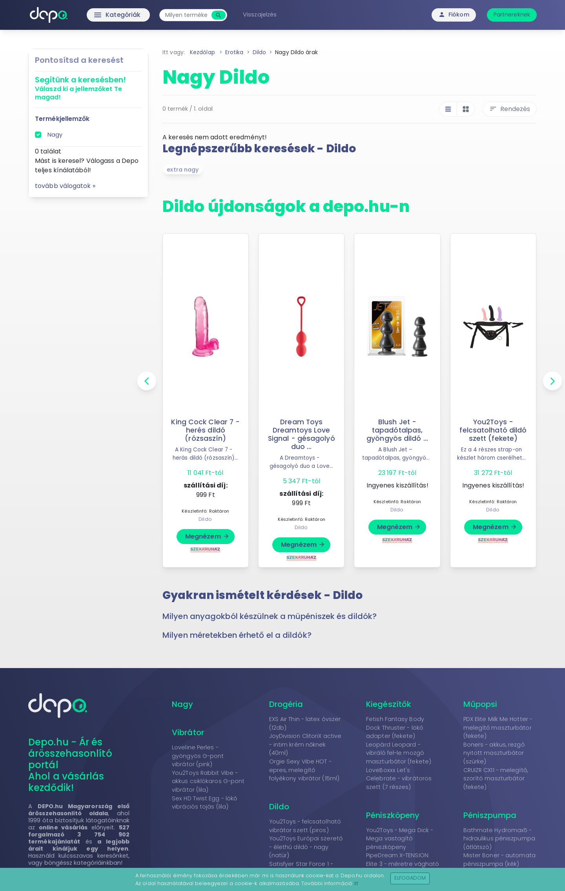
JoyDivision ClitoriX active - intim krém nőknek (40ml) (305, 744)
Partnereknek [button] (512, 14)
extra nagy (183, 169)
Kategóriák (102, 15)
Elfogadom (410, 878)
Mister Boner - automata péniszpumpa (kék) (499, 859)
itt (356, 883)
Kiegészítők (388, 704)
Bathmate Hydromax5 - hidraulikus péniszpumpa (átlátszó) (499, 838)
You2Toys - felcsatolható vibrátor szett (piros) (305, 826)
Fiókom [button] (453, 14)
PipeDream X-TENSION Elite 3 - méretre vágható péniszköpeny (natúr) (402, 863)
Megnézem (207, 536)
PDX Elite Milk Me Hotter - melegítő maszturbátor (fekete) (498, 727)
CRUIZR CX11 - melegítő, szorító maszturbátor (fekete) (495, 778)
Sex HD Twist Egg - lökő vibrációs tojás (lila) (204, 802)
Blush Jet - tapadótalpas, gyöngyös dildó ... (397, 430)
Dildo (205, 519)
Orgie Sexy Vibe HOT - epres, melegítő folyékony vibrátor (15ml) (304, 770)
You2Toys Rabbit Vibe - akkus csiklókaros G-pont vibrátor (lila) (208, 781)
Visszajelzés (262, 14)
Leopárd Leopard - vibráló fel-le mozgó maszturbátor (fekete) (398, 753)
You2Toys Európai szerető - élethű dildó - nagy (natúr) (306, 846)
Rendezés (509, 108)
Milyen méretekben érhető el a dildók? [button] (237, 635)
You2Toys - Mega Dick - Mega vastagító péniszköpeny (399, 838)
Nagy (54, 135)
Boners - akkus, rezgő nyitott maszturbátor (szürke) (494, 753)
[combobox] (188, 15)
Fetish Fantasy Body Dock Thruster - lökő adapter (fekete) (395, 727)
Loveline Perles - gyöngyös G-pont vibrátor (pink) (198, 755)
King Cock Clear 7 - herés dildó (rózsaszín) (205, 430)
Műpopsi (480, 704)
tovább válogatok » (65, 185)
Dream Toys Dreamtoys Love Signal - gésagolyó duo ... (301, 434)
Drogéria (286, 704)
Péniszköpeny (392, 815)
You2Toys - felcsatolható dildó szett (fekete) (493, 430)
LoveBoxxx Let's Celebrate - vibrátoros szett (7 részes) (399, 778)
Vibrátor (188, 732)
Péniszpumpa (490, 815)
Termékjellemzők (62, 118)
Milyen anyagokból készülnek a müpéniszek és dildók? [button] (269, 616)
